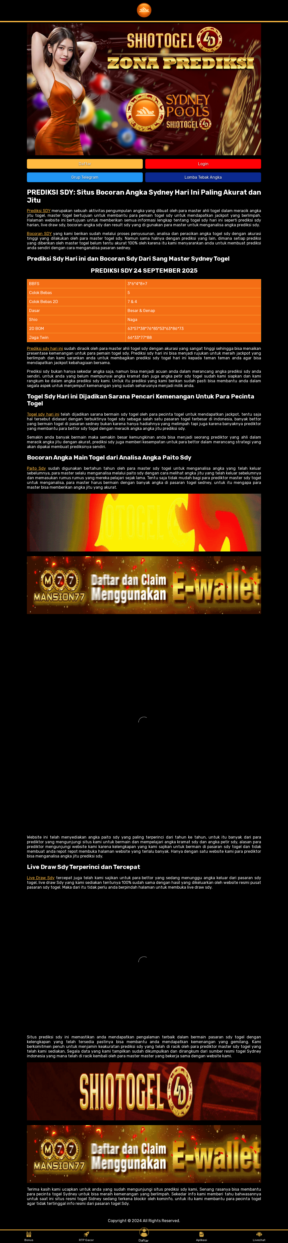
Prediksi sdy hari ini (45, 348)
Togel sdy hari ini (43, 414)
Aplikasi (201, 1237)
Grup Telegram (84, 177)
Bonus (28, 1237)
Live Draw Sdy (41, 877)
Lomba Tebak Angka (203, 177)
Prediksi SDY (39, 210)
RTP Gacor (86, 1237)
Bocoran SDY (39, 233)
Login (203, 163)
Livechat (259, 1237)
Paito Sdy (36, 468)
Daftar (85, 163)
